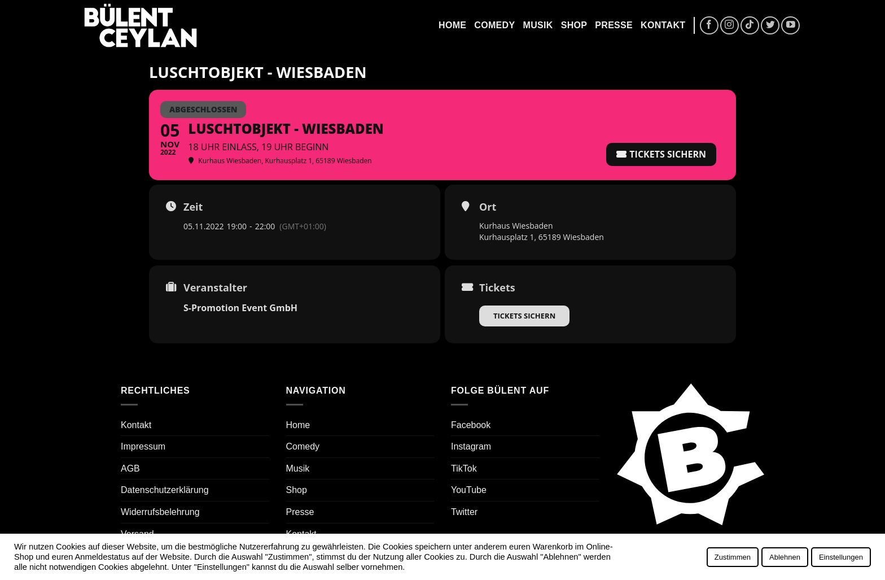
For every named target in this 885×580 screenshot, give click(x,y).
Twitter (464, 512)
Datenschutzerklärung (165, 490)
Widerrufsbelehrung (160, 512)
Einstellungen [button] (841, 557)
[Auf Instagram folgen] (729, 25)
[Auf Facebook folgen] (709, 25)
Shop (574, 25)
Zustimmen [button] (733, 557)
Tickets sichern (524, 316)
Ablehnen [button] (784, 557)
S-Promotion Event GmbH (240, 308)
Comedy (494, 25)
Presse (614, 25)
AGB (130, 468)
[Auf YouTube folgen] (790, 25)
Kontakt (663, 25)
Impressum (143, 446)
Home (452, 25)
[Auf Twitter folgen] (770, 25)
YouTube (469, 490)
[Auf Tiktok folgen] (750, 25)
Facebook (470, 425)
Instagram (471, 446)
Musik (538, 25)
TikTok (464, 468)
